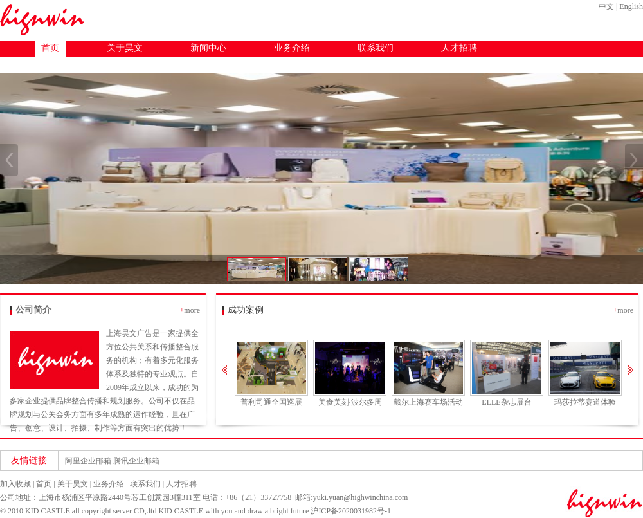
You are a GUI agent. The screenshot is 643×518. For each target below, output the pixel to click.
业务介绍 (292, 48)
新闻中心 (208, 48)
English (631, 6)
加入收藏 (15, 483)
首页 (50, 48)
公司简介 (33, 310)
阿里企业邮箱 (88, 460)
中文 (606, 6)
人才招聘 (459, 48)
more (192, 310)
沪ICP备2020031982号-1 (351, 510)
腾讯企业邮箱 (136, 460)
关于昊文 (125, 48)
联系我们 (376, 48)
